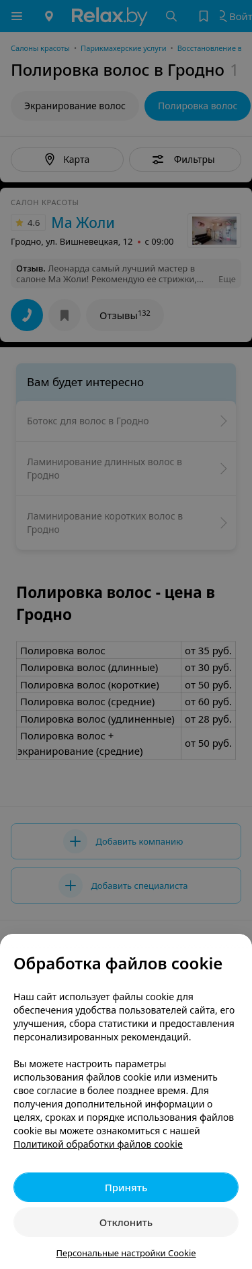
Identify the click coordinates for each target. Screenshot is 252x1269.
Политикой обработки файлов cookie (98, 1144)
